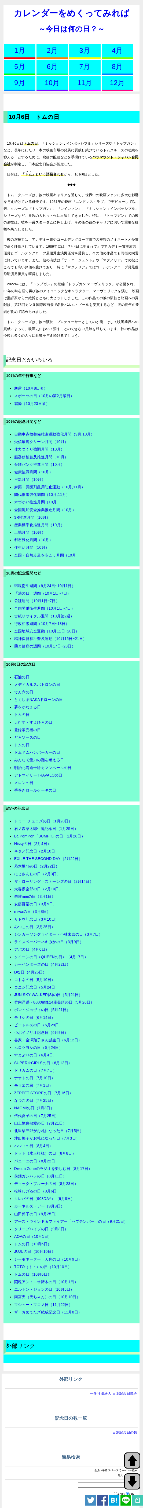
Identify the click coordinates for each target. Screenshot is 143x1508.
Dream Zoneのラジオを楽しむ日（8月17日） (53, 1168)
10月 (52, 82)
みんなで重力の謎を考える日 (39, 760)
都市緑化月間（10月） (33, 540)
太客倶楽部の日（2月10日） (38, 889)
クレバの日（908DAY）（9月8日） (44, 1198)
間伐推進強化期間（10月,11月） (42, 494)
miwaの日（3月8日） (32, 911)
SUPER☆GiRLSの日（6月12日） (43, 1063)
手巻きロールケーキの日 (35, 790)
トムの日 (22, 714)
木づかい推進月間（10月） (37, 502)
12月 (117, 82)
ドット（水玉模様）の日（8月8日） (45, 1153)
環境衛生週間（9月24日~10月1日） (44, 586)
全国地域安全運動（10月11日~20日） (46, 631)
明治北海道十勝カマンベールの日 (43, 768)
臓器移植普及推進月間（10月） (41, 457)
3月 (84, 50)
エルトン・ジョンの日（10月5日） (44, 1289)
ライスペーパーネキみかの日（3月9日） (49, 942)
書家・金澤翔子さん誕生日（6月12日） (48, 1040)
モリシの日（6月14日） (34, 1017)
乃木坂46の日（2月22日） (37, 866)
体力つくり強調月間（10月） (39, 449)
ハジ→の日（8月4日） (33, 1146)
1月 (19, 50)
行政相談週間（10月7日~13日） (41, 623)
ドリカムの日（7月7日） (35, 1070)
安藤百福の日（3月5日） (35, 904)
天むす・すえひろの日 (33, 722)
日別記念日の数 (124, 1432)
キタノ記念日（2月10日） (36, 851)
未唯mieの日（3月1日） (35, 896)
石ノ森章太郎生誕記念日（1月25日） (46, 828)
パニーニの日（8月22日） (36, 1161)
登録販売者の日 (27, 730)
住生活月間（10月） (31, 547)
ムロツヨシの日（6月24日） (38, 1047)
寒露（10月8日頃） (30, 388)
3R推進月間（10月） (32, 517)
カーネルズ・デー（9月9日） (39, 1206)
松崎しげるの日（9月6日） (37, 1191)
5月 (19, 66)
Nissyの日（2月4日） (32, 843)
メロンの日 (23, 783)
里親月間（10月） (29, 479)
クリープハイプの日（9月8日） (41, 1229)
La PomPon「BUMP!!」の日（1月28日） (49, 836)
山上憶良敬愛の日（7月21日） (40, 1123)
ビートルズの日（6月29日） (38, 1025)
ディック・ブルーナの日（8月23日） (46, 1183)
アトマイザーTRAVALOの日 (38, 775)
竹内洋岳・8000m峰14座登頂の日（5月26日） (54, 1002)
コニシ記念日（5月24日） (36, 987)
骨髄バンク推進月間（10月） (39, 464)
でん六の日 (23, 692)
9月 (19, 82)
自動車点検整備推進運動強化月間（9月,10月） (54, 434)
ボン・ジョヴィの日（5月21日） (42, 1010)
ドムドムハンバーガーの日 (37, 752)
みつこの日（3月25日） (34, 927)
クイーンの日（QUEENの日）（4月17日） (51, 957)
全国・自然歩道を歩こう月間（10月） (47, 555)
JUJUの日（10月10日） (34, 1251)
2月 (52, 50)
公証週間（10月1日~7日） (37, 601)
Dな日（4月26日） (30, 972)
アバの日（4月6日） (31, 949)
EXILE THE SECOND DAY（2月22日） (48, 859)
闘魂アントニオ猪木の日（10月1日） (46, 1282)
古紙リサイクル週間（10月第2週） (44, 616)
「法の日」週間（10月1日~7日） (42, 593)
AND (121, 1494)
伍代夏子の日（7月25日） (36, 1116)
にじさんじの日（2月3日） (37, 874)
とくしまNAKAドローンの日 (38, 699)
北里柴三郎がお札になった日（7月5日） (49, 1131)
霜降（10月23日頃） (32, 403)
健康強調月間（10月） (33, 472)
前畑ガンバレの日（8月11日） (40, 1176)
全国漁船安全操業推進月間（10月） (45, 510)
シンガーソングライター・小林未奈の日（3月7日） (58, 934)
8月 (117, 66)
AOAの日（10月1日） (33, 1236)
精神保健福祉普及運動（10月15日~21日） (50, 638)
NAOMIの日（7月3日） (34, 1108)
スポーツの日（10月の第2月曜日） (44, 396)
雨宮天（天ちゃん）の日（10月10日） (47, 1297)
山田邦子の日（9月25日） (36, 1214)
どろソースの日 (27, 737)
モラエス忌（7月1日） (33, 1085)
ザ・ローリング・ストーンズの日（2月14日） (53, 881)
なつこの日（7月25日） (34, 1100)
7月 (84, 66)
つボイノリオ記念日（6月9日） (41, 1032)
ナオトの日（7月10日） (34, 1078)
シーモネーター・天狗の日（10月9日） (48, 1259)
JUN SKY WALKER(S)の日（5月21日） (48, 995)
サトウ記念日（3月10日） (36, 919)
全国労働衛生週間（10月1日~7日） (44, 608)
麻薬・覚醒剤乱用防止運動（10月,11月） (49, 487)
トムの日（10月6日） (32, 1244)
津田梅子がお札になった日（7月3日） (47, 1138)
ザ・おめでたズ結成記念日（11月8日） (48, 1312)
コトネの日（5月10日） (34, 980)
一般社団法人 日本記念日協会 (113, 1394)
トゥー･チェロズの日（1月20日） (43, 821)
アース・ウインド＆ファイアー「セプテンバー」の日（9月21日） (71, 1221)
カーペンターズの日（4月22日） (42, 964)
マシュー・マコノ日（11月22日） (43, 1304)
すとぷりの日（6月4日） (35, 1055)
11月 (84, 82)
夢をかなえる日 (27, 707)
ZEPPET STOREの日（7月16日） (43, 1093)
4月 (117, 50)
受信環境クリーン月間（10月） (41, 442)
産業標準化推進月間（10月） (39, 525)
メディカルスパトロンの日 (37, 684)
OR (132, 1494)
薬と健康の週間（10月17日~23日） (44, 646)
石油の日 (22, 677)
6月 (52, 66)
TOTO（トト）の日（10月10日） (43, 1267)
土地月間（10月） (29, 532)
